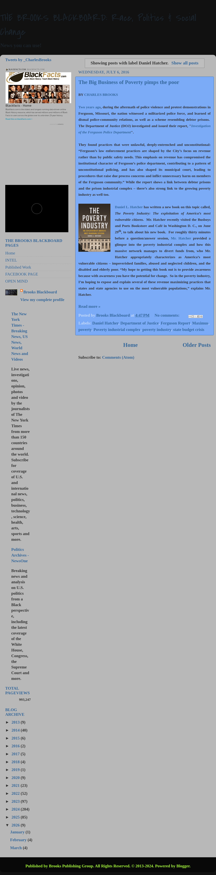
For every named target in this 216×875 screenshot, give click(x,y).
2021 (16, 785)
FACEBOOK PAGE (21, 274)
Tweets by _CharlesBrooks (28, 60)
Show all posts (184, 63)
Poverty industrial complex (117, 329)
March (16, 848)
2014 (16, 730)
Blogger (183, 866)
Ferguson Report (175, 323)
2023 (16, 801)
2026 (16, 825)
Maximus (200, 323)
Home (130, 345)
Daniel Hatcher (105, 323)
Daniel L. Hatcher (129, 207)
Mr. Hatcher (181, 238)
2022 (16, 793)
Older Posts (197, 345)
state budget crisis (188, 329)
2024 (16, 809)
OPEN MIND (16, 281)
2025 (16, 817)
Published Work (18, 267)
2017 (16, 754)
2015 (16, 738)
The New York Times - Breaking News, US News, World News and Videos (19, 337)
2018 (16, 762)
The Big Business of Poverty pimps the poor (128, 82)
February (18, 840)
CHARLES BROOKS (101, 95)
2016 (16, 746)
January (18, 832)
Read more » (89, 306)
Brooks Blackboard (40, 292)
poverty (84, 329)
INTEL (11, 260)
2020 (16, 777)
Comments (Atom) (118, 357)
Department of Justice (139, 323)
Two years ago (89, 107)
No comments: (167, 315)
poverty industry (156, 329)
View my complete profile (42, 299)
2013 (16, 722)
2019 (16, 769)
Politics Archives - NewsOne (20, 555)
